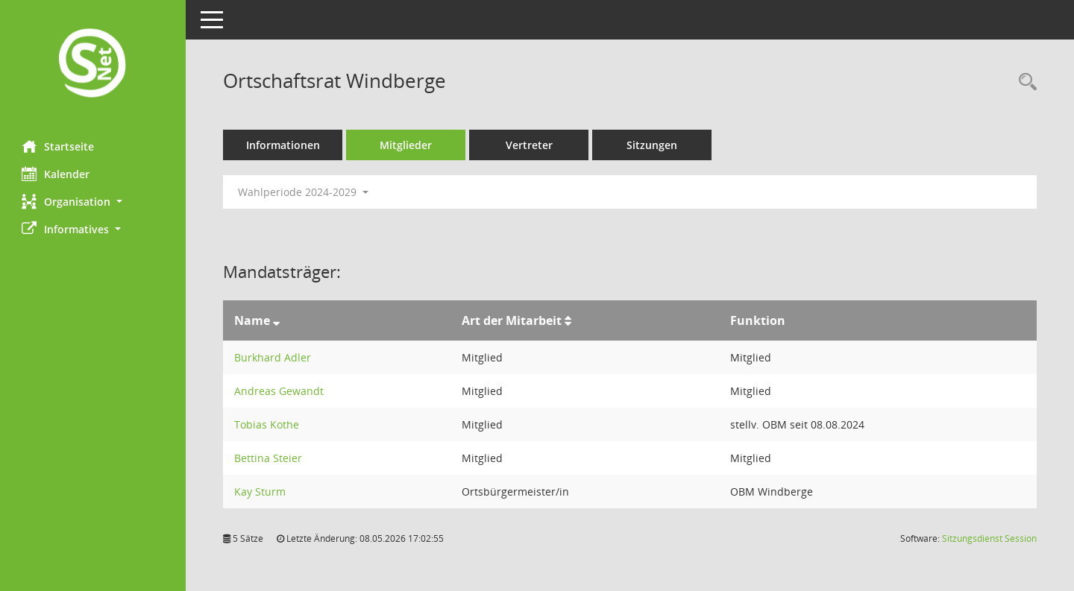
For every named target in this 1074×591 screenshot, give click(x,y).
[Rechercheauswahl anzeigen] (1024, 82)
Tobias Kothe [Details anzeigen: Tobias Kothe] (267, 424)
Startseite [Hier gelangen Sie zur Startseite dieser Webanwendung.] (58, 146)
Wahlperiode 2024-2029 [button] (304, 192)
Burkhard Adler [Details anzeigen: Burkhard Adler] (273, 357)
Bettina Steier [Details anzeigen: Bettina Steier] (269, 458)
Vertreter (529, 145)
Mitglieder (406, 145)
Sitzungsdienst (989, 538)
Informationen (284, 145)
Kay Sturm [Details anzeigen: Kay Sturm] (260, 491)
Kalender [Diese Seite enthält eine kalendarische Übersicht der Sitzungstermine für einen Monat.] (56, 173)
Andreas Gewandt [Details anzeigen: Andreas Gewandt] (279, 391)
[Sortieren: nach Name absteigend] (277, 320)
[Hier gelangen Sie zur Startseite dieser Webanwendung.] (93, 64)
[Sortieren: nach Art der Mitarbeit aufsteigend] (568, 320)
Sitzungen (652, 145)
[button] (93, 201)
